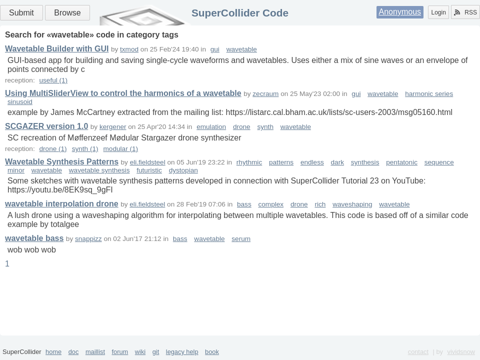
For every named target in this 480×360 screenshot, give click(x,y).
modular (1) (121, 148)
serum (241, 238)
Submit (21, 12)
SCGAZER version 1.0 (46, 126)
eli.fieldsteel (148, 162)
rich (320, 204)
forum (120, 352)
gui (215, 49)
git (156, 352)
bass (244, 204)
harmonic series (429, 94)
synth (265, 126)
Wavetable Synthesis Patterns (61, 162)
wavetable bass (34, 238)
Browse (67, 12)
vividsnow (461, 352)
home (54, 352)
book (212, 352)
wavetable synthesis (99, 170)
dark (337, 162)
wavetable (241, 49)
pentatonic (402, 162)
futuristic (149, 170)
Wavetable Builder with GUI (56, 48)
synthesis (365, 162)
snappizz (88, 238)
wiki (140, 352)
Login (438, 12)
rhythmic (249, 162)
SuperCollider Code (240, 12)
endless (312, 162)
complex (271, 204)
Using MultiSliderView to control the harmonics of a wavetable (123, 93)
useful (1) (53, 80)
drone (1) (52, 148)
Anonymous (400, 12)
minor (16, 170)
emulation (211, 126)
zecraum (265, 94)
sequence (439, 162)
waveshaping (352, 204)
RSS (465, 12)
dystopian (183, 170)
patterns (281, 162)
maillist (95, 352)
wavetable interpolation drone (61, 204)
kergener (113, 126)
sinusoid (20, 102)
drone (241, 126)
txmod (129, 49)
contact (418, 352)
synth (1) (85, 148)
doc (73, 352)
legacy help (182, 352)
